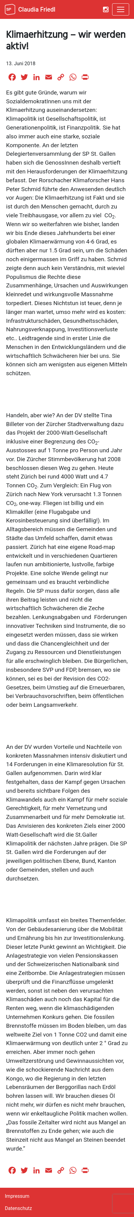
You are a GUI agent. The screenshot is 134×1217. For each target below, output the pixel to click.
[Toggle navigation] (120, 9)
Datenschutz (18, 1208)
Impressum (17, 1196)
